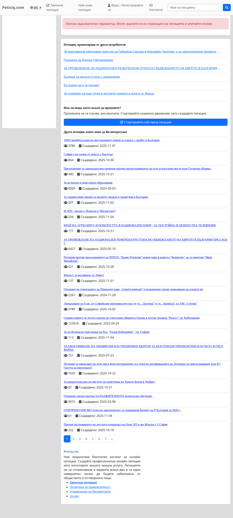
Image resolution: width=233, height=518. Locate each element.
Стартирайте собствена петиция (145, 122)
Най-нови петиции (85, 7)
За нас (74, 496)
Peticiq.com (13, 7)
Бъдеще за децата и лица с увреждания (92, 76)
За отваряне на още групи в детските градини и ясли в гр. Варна (109, 93)
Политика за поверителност (90, 487)
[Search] (195, 7)
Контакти (156, 8)
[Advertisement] (29, 71)
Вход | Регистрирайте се (125, 7)
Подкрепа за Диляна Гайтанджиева (88, 60)
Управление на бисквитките (90, 491)
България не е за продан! (81, 85)
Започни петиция (54, 7)
